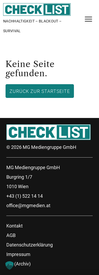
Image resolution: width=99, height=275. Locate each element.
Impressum (18, 254)
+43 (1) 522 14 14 (24, 196)
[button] (9, 265)
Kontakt (14, 226)
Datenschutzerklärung (29, 245)
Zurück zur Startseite (40, 91)
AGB (11, 235)
